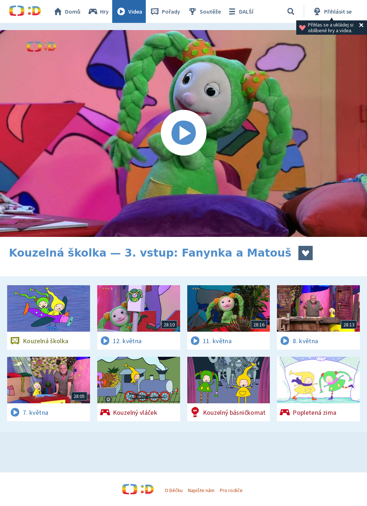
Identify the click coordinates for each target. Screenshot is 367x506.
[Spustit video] (183, 133)
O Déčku (174, 490)
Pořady (164, 11)
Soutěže (204, 11)
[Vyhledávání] (291, 11)
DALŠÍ (240, 11)
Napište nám (201, 490)
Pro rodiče (231, 490)
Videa (129, 11)
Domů (66, 11)
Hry (98, 11)
